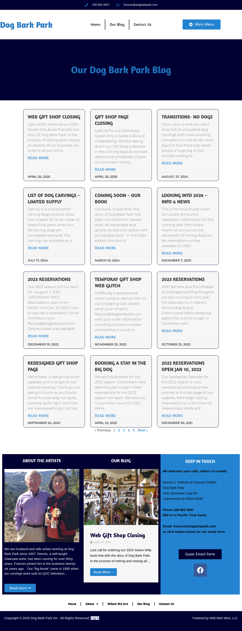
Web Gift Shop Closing (45, 121)
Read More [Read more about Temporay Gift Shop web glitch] (105, 338)
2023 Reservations (50, 280)
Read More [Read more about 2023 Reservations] (39, 337)
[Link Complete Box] (121, 553)
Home (95, 25)
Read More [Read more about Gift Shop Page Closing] (105, 171)
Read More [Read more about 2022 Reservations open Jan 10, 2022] (172, 417)
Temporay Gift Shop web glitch (118, 283)
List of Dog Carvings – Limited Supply (53, 199)
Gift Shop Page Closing (112, 121)
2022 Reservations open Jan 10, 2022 (182, 367)
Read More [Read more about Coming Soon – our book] (105, 249)
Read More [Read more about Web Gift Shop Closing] (39, 165)
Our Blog (117, 25)
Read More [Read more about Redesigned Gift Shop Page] (39, 422)
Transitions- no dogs (187, 118)
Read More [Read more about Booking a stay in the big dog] (105, 417)
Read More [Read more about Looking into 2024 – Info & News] (172, 254)
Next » (142, 436)
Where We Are (117, 604)
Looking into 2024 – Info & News (184, 199)
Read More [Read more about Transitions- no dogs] (172, 164)
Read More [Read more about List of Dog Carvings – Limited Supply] (39, 249)
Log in (95, 618)
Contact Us (142, 25)
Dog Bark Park (27, 25)
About (91, 604)
